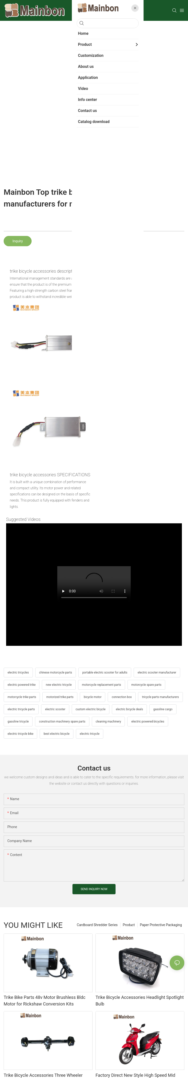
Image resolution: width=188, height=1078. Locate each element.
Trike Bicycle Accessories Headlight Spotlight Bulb (139, 1000)
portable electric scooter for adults (104, 672)
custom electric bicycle (91, 709)
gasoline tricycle (18, 721)
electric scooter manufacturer (157, 672)
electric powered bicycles (147, 721)
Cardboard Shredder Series (97, 925)
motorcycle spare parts (146, 684)
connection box (122, 697)
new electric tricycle (58, 684)
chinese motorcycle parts (55, 672)
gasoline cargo (162, 709)
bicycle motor (92, 697)
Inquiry (17, 241)
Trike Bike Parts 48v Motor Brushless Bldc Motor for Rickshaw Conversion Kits (44, 1000)
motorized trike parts (59, 697)
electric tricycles (18, 672)
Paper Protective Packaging (161, 925)
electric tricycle (89, 733)
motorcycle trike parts (22, 697)
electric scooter (55, 709)
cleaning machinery (108, 721)
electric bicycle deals (129, 709)
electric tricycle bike (20, 733)
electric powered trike (21, 684)
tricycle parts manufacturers (160, 697)
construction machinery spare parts (62, 721)
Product (129, 925)
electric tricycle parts (21, 709)
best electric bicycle (56, 733)
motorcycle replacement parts (101, 684)
